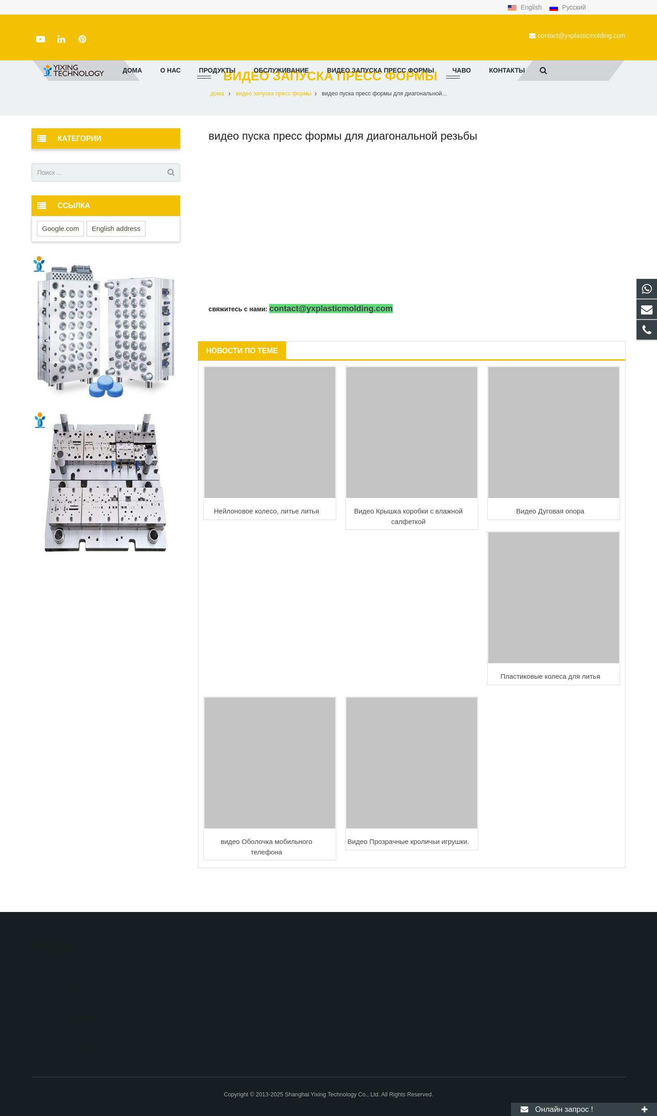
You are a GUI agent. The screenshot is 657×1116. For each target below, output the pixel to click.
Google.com (60, 256)
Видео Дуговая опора (550, 539)
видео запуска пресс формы (329, 104)
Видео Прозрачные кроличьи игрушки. (408, 869)
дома (217, 121)
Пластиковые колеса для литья (550, 704)
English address (116, 256)
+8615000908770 (367, 967)
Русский (567, 7)
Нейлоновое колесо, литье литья (266, 539)
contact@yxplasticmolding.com (581, 35)
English (525, 7)
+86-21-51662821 (367, 980)
